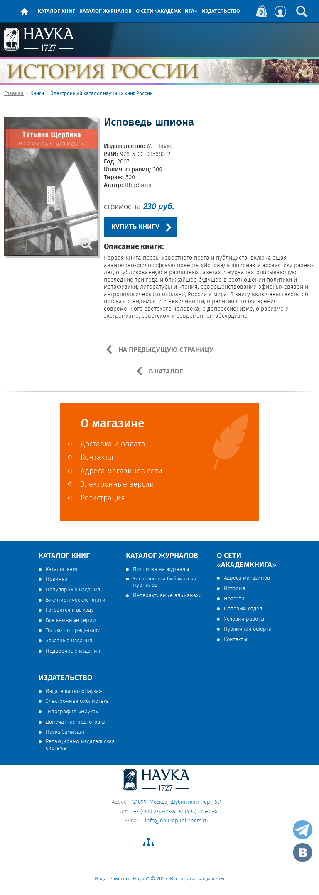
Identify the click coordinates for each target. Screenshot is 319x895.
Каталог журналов (105, 11)
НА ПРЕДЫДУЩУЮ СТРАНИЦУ (165, 349)
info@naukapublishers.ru (176, 821)
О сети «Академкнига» (166, 11)
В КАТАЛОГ (165, 371)
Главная (14, 94)
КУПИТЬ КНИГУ (135, 227)
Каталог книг (56, 11)
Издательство (220, 11)
